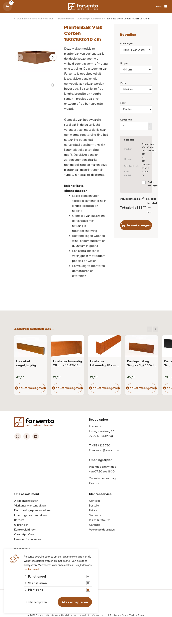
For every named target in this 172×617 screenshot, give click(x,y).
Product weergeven (30, 388)
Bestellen (94, 505)
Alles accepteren (75, 602)
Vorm (123, 83)
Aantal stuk (126, 119)
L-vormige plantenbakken (30, 515)
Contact (94, 500)
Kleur (122, 102)
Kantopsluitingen (25, 529)
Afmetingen (126, 43)
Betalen (93, 510)
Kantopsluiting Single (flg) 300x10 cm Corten (141, 363)
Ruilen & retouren (99, 520)
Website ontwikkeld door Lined (62, 615)
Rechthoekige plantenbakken (32, 510)
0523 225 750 (101, 445)
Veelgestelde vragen (102, 529)
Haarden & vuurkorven (28, 539)
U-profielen (21, 525)
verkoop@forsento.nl (105, 450)
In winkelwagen (136, 225)
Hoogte (124, 63)
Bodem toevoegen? (154, 184)
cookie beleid (31, 569)
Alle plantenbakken (26, 500)
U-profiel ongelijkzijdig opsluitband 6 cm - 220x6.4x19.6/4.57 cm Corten (30, 363)
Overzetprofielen (24, 534)
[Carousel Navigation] (152, 329)
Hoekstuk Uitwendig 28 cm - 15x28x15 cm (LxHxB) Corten (104, 363)
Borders (19, 520)
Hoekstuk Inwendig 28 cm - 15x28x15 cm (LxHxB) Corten (67, 363)
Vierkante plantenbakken (30, 505)
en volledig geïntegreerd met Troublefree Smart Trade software (112, 615)
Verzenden (95, 515)
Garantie (94, 525)
